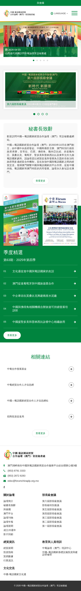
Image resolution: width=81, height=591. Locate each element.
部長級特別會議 (50, 505)
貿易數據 (8, 556)
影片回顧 (8, 534)
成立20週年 (9, 530)
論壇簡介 (8, 501)
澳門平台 (8, 513)
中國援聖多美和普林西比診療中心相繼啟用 (38, 321)
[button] (74, 13)
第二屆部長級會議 (52, 521)
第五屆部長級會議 (52, 509)
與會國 (40, 3)
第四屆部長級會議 (52, 513)
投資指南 (8, 552)
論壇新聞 (8, 526)
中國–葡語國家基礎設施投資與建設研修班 (60, 553)
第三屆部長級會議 (52, 517)
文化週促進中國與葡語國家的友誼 (33, 271)
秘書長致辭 (9, 505)
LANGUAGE (59, 13)
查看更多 (40, 180)
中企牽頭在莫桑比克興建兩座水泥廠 (34, 295)
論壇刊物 (8, 517)
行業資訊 (8, 560)
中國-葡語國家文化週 (14, 574)
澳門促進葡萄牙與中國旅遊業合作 (33, 283)
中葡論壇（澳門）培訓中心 (56, 548)
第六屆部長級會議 (16, 104)
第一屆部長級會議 (52, 526)
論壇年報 (8, 521)
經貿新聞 (8, 548)
